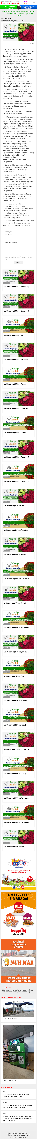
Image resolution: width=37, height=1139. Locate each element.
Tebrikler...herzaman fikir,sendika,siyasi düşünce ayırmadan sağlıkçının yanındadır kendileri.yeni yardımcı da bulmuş (18, 1118)
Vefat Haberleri (6, 18)
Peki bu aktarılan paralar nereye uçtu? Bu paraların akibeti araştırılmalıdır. (16, 1095)
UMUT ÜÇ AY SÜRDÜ (10, 1018)
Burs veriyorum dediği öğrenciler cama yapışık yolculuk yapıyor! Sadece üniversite (17, 1106)
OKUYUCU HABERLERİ (11, 998)
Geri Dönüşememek (9, 1080)
